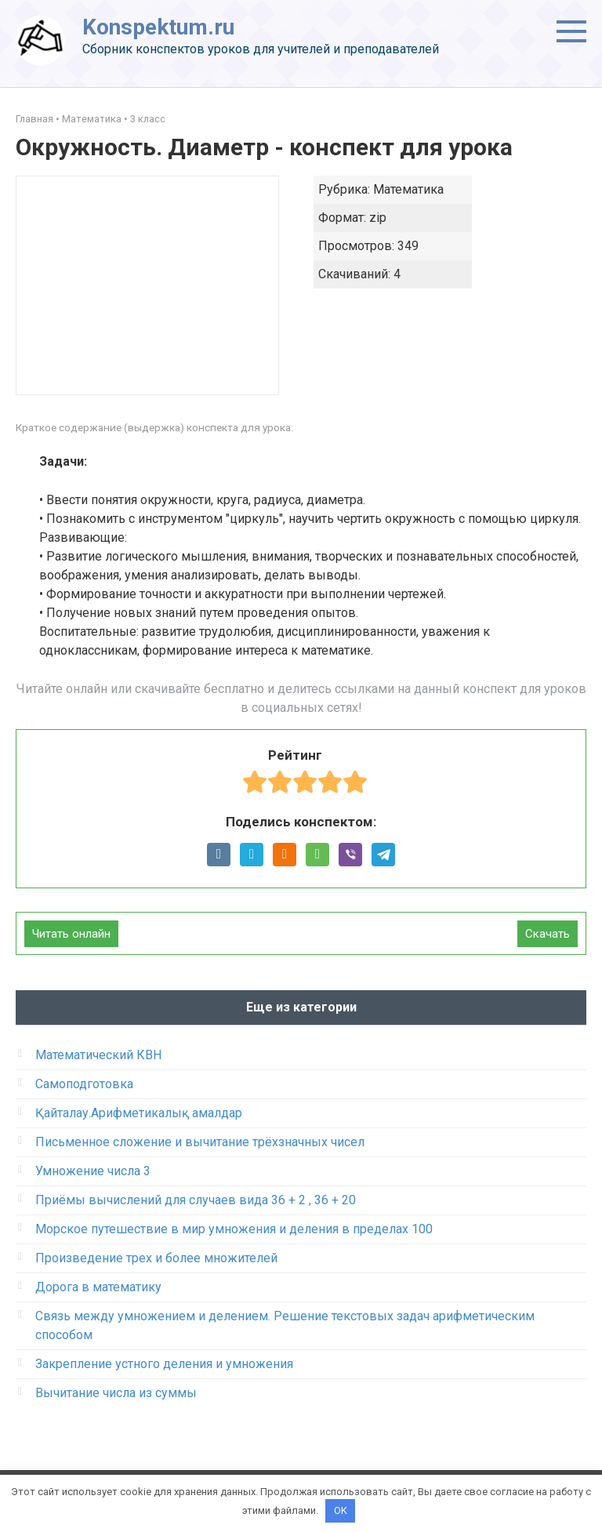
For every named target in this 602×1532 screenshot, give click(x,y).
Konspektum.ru (158, 27)
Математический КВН (98, 1054)
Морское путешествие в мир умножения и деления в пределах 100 (234, 1229)
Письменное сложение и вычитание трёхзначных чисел (199, 1141)
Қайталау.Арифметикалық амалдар (138, 1112)
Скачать (547, 934)
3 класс (147, 119)
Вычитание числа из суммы (116, 1392)
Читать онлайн (71, 934)
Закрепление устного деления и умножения (164, 1363)
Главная (34, 119)
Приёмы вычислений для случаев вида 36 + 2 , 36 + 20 (195, 1200)
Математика (91, 119)
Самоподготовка (84, 1083)
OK (340, 1510)
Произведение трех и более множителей (156, 1258)
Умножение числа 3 (92, 1171)
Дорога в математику (98, 1287)
